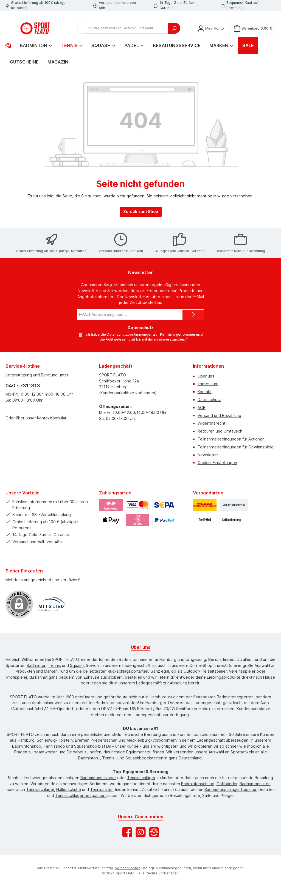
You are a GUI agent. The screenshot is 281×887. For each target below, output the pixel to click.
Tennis (55, 665)
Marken (51, 671)
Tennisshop (54, 746)
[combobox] (122, 33)
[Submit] (193, 314)
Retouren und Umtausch (220, 431)
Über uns (206, 376)
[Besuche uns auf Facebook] (127, 832)
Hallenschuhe (68, 789)
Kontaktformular (51, 418)
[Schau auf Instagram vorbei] (140, 832)
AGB (109, 340)
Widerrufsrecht (211, 423)
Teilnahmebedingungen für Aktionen (231, 439)
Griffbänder (227, 783)
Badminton (36, 665)
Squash (77, 665)
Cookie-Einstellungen (217, 462)
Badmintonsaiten (255, 783)
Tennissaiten (102, 789)
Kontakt (205, 392)
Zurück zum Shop (140, 222)
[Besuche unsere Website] (154, 832)
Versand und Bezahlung (219, 415)
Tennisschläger (141, 777)
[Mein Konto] (210, 33)
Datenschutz (209, 399)
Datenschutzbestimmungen (129, 334)
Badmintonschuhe (197, 783)
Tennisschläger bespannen (80, 795)
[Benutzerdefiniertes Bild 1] (52, 604)
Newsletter (208, 455)
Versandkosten (127, 868)
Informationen (208, 366)
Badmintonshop (26, 746)
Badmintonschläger (98, 777)
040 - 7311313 (22, 385)
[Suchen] (174, 33)
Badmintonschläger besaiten (230, 789)
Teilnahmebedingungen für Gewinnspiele (236, 447)
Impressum (208, 384)
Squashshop (85, 746)
